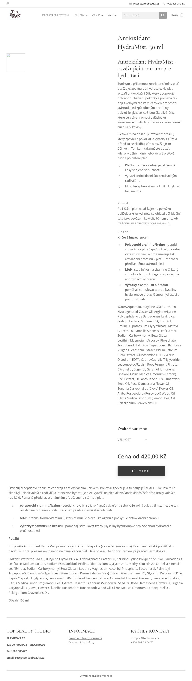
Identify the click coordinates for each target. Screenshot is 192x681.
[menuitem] (55, 15)
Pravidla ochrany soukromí (85, 638)
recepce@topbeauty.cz (146, 3)
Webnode (106, 675)
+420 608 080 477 (176, 3)
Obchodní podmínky (81, 642)
